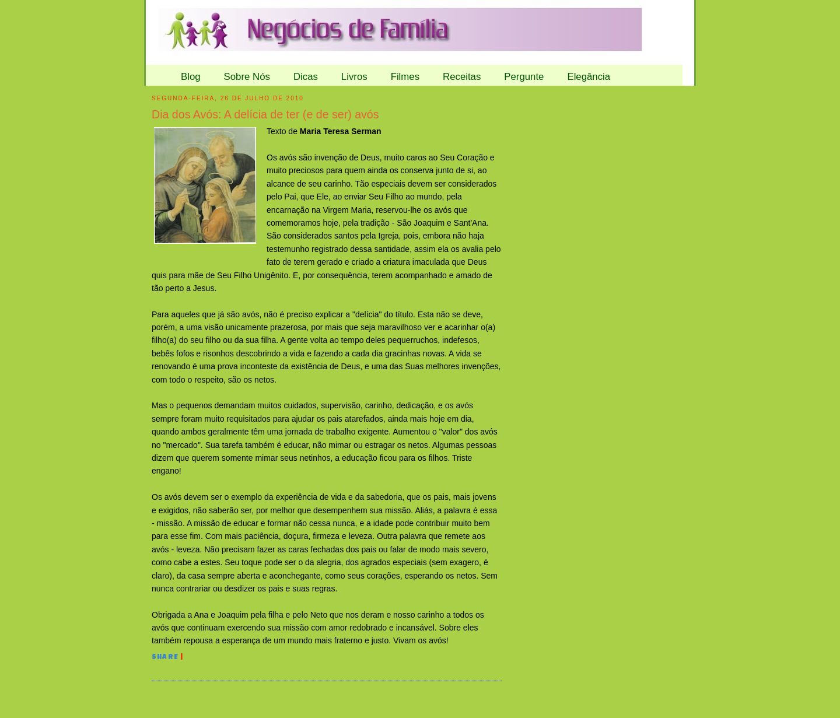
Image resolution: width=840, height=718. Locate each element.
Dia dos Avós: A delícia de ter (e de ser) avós (265, 114)
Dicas (305, 76)
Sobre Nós (247, 76)
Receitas (462, 76)
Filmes (405, 76)
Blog (191, 76)
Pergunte (524, 76)
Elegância (588, 76)
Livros (354, 76)
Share (165, 657)
